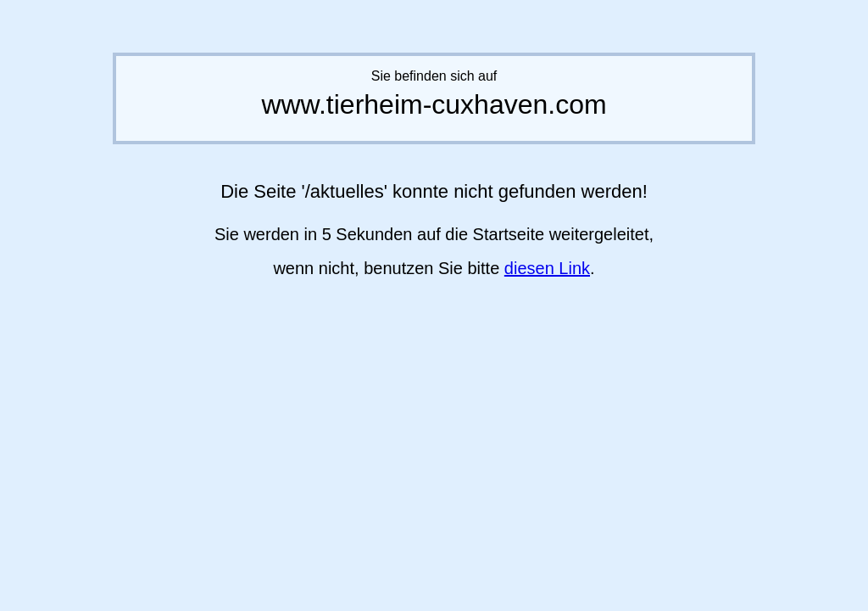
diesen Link (547, 268)
